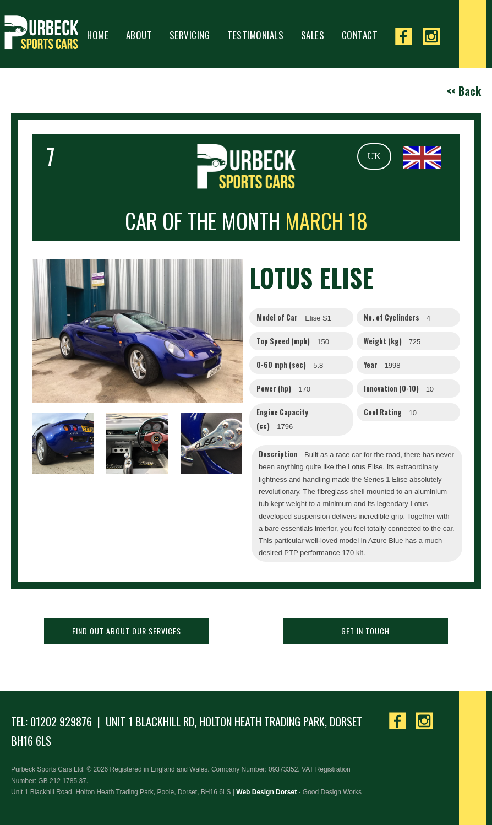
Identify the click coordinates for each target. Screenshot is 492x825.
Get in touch (365, 631)
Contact (360, 35)
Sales (313, 35)
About (139, 35)
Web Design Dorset (266, 792)
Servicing (190, 35)
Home (97, 35)
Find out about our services (126, 631)
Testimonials (255, 35)
